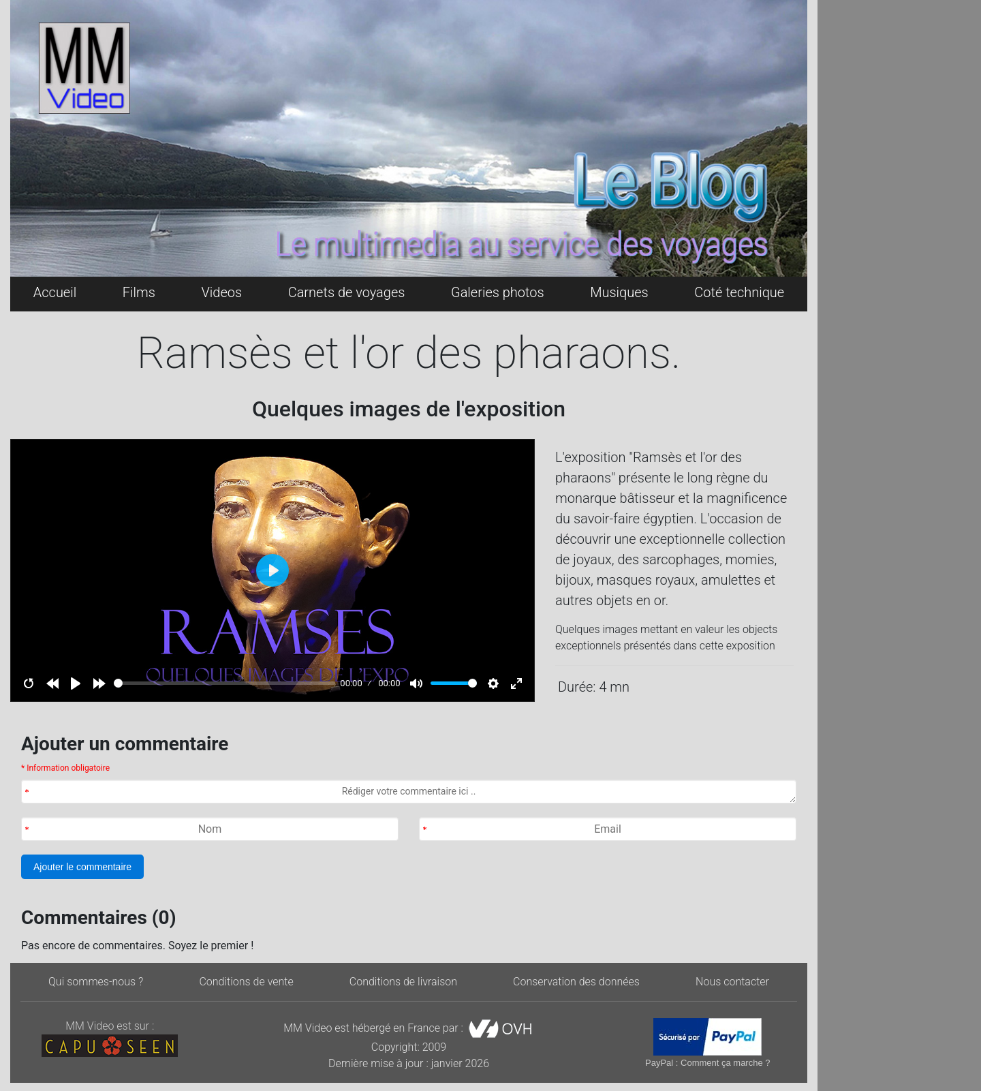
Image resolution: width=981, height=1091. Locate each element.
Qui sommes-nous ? (95, 981)
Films (139, 292)
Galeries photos (497, 292)
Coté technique (739, 292)
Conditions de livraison (403, 981)
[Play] (76, 683)
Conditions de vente (246, 981)
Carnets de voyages (346, 292)
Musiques (619, 292)
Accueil (54, 292)
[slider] (224, 683)
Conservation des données (576, 981)
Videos (221, 292)
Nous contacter (732, 981)
